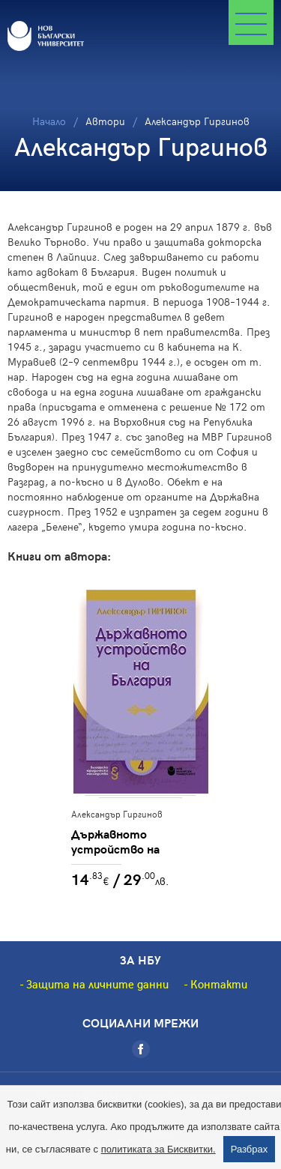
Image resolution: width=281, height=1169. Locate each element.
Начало (49, 121)
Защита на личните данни (97, 983)
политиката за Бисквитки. (158, 1149)
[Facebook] (141, 1049)
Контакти (218, 983)
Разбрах (249, 1149)
